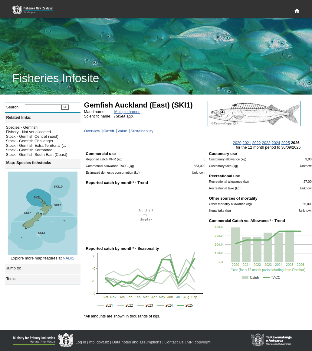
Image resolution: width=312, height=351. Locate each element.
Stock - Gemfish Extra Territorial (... (36, 145)
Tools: (11, 278)
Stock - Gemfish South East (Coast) (36, 154)
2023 (266, 142)
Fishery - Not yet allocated (28, 132)
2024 (275, 142)
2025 (285, 142)
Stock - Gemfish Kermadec (29, 150)
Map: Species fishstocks (28, 162)
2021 (246, 142)
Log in (81, 342)
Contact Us (173, 342)
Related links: (18, 117)
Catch (108, 131)
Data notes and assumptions (136, 342)
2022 (256, 142)
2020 (237, 142)
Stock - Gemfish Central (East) (32, 136)
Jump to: (13, 268)
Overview (92, 131)
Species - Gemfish (22, 127)
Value (122, 131)
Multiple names (127, 111)
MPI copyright (198, 342)
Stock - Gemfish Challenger (29, 141)
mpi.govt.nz (99, 342)
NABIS (68, 258)
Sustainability (141, 131)
